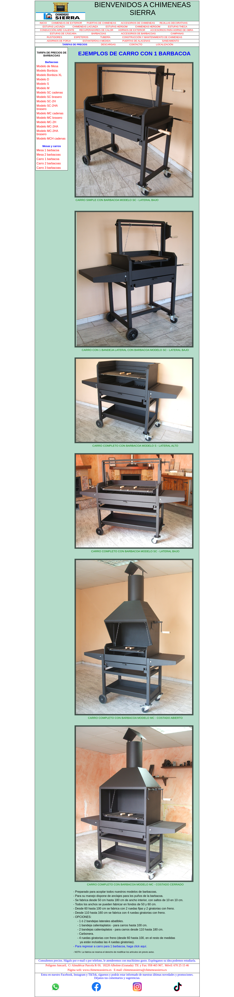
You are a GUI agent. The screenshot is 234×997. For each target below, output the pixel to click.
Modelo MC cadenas (50, 113)
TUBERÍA (105, 37)
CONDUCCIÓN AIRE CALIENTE (57, 30)
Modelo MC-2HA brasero (47, 132)
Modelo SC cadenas (50, 92)
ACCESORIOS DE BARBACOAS (138, 33)
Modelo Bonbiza (47, 70)
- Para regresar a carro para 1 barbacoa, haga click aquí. (110, 946)
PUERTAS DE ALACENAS (136, 40)
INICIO (43, 23)
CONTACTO (135, 44)
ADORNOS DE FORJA (59, 40)
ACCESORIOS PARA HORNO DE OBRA (171, 30)
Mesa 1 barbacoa (48, 150)
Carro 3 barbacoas (49, 167)
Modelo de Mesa (47, 66)
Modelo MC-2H (46, 122)
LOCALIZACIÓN (164, 44)
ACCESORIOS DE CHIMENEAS (138, 23)
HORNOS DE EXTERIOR (131, 30)
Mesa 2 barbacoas (49, 154)
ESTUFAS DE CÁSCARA (63, 33)
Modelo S (43, 83)
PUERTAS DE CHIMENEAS (101, 23)
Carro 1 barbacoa (48, 159)
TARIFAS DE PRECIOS (74, 44)
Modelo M (43, 88)
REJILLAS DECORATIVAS (173, 23)
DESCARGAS (108, 44)
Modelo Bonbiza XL (49, 75)
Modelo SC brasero (49, 96)
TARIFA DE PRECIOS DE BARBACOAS (52, 54)
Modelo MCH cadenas (51, 138)
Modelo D (43, 79)
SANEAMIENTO (170, 40)
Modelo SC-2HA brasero (47, 107)
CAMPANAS (177, 33)
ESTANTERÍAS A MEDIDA (97, 40)
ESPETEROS (81, 37)
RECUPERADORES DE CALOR (96, 30)
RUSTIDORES (54, 37)
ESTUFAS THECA (177, 26)
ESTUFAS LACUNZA (54, 26)
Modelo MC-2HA (47, 126)
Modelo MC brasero (49, 117)
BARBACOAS (98, 33)
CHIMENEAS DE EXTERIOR (67, 23)
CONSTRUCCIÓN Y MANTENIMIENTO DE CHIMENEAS (152, 37)
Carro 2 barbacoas (49, 163)
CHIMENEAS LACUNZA (85, 26)
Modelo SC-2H (46, 101)
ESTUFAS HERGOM (116, 26)
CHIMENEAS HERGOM (147, 26)
